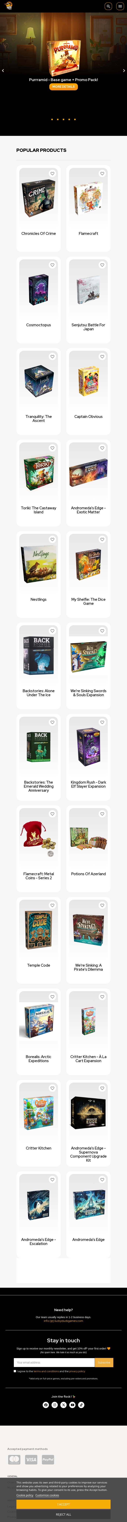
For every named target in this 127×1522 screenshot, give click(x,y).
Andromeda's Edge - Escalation (38, 1242)
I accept (63, 1504)
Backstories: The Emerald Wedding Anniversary (39, 786)
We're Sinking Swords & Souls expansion (89, 693)
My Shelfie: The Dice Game (88, 601)
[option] (63, 70)
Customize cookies (47, 1495)
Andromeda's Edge (88, 1240)
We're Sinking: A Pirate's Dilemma (88, 967)
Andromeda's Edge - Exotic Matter (88, 510)
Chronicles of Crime (38, 234)
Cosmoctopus (38, 325)
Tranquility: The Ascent (38, 419)
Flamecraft (88, 234)
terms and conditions (46, 1371)
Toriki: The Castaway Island (38, 510)
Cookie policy (24, 1495)
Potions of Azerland (88, 874)
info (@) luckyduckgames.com (63, 1321)
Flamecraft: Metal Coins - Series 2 (38, 876)
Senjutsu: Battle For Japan (88, 327)
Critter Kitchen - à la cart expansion (88, 1059)
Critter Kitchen (38, 1148)
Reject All (63, 1514)
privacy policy (77, 1371)
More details (63, 87)
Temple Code (38, 965)
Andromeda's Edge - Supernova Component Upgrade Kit (88, 1154)
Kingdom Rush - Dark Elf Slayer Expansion (88, 784)
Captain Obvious (88, 417)
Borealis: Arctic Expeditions (38, 1059)
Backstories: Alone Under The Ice (39, 693)
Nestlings (39, 599)
